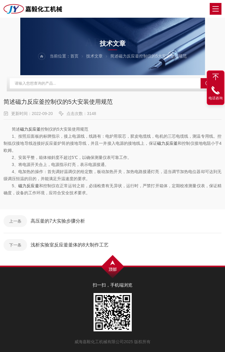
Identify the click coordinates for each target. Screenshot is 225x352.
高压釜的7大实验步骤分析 (58, 220)
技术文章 (94, 56)
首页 (74, 56)
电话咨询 (216, 98)
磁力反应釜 (30, 129)
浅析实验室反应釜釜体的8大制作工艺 (70, 244)
